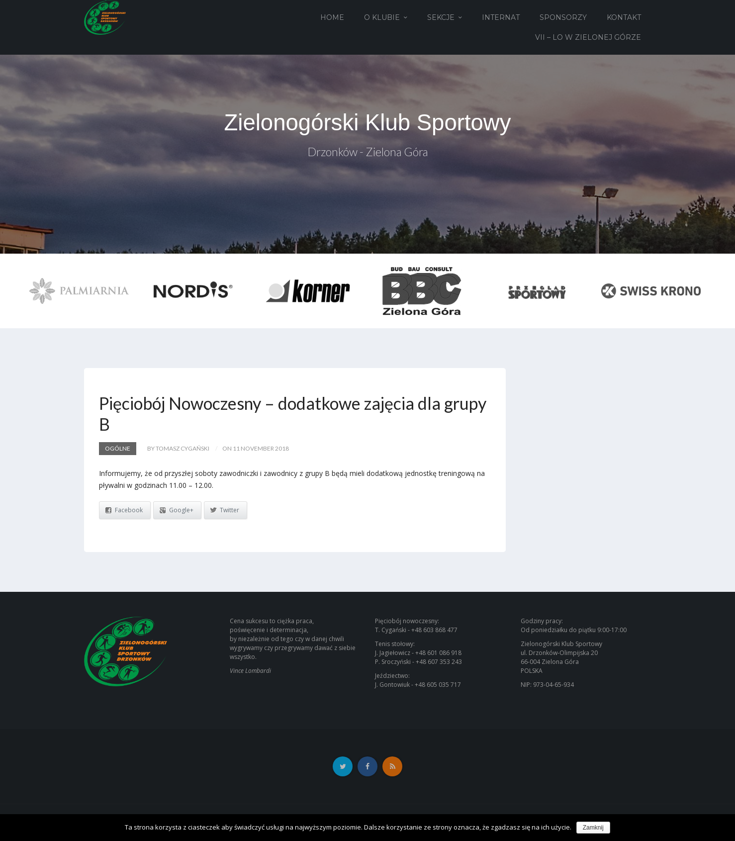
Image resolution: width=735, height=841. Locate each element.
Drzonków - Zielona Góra (367, 153)
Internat (501, 17)
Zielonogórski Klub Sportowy (367, 122)
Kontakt (624, 17)
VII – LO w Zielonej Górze (588, 37)
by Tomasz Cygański (178, 448)
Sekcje (441, 17)
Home (332, 17)
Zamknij (593, 827)
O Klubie (382, 17)
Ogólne (117, 448)
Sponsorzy (563, 17)
